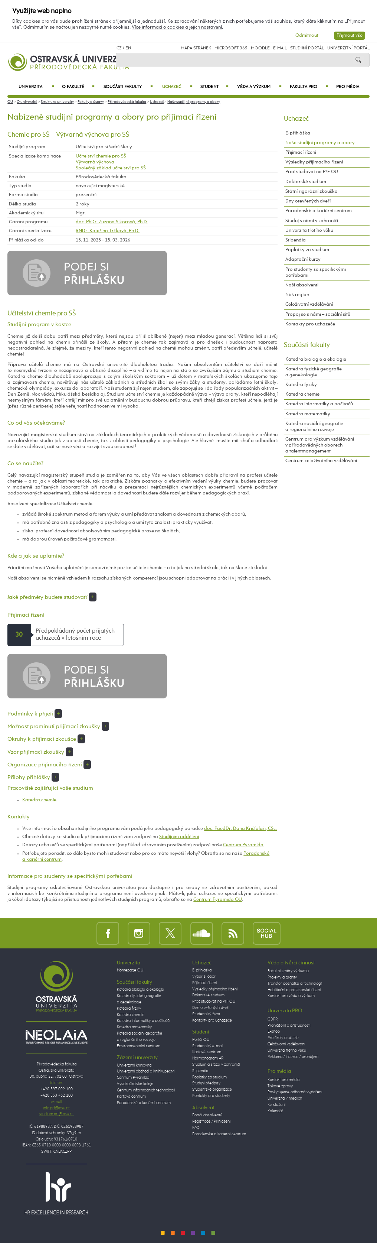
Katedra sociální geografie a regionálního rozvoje (314, 426)
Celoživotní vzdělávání (309, 304)
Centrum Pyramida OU (217, 899)
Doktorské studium (305, 181)
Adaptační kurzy (303, 259)
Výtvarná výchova (95, 162)
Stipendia (295, 240)
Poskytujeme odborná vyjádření (295, 1092)
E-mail (280, 48)
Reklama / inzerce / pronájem (293, 1057)
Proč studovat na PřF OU (311, 171)
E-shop (274, 1031)
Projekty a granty (282, 977)
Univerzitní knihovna (134, 1065)
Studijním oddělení (179, 836)
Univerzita (36, 87)
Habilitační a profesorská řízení (294, 990)
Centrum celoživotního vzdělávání (321, 460)
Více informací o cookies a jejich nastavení (177, 27)
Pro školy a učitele (283, 1038)
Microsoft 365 (230, 48)
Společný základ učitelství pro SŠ (111, 168)
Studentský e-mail (207, 1046)
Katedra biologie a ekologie (315, 359)
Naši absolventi (301, 285)
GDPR (273, 1019)
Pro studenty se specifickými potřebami (315, 272)
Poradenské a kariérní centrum (318, 210)
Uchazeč (177, 87)
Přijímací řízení (300, 152)
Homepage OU (130, 970)
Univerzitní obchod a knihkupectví (145, 1071)
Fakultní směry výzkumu (288, 971)
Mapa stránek (196, 48)
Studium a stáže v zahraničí (216, 1064)
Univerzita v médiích (285, 1098)
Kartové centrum (131, 1096)
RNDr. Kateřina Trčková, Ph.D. (108, 230)
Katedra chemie (39, 800)
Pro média (347, 87)
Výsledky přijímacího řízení (314, 162)
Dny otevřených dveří (308, 201)
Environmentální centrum (138, 1046)
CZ (119, 48)
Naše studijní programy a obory (193, 102)
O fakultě (78, 87)
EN (128, 48)
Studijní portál (307, 48)
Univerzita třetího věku (309, 230)
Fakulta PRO (309, 87)
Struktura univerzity (57, 102)
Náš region (297, 294)
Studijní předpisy (206, 1083)
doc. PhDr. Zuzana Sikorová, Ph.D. (112, 222)
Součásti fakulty (128, 87)
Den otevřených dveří (210, 1008)
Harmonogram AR (207, 1058)
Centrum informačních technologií (146, 1090)
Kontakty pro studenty (211, 1096)
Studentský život (206, 1014)
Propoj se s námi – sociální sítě (317, 314)
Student (214, 87)
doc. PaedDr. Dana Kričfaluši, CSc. (240, 828)
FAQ (196, 1128)
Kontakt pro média (283, 1080)
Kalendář (275, 1111)
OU (10, 102)
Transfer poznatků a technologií (295, 983)
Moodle (260, 48)
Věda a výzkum (259, 87)
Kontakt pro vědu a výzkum (291, 996)
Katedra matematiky (307, 414)
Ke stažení (276, 1105)
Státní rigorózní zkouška (311, 191)
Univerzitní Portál (348, 48)
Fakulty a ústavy (91, 102)
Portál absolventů (207, 1115)
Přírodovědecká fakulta (127, 102)
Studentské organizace (212, 1089)
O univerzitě (27, 102)
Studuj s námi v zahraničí (311, 220)
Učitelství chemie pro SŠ (101, 156)
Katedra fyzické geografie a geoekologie (313, 372)
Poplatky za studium (307, 249)
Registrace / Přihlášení (211, 1121)
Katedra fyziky (301, 384)
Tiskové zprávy (280, 1086)
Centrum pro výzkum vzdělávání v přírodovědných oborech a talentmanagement (319, 445)
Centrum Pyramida (243, 845)
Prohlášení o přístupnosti (289, 1025)
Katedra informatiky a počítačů (319, 404)
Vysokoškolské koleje (135, 1084)
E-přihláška (297, 133)
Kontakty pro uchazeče (310, 324)
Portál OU (200, 1040)
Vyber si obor (204, 976)
